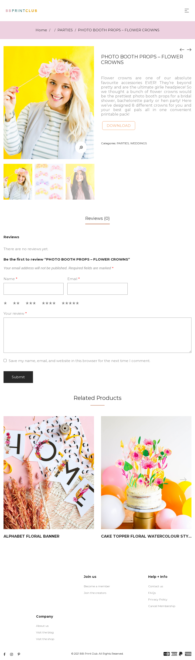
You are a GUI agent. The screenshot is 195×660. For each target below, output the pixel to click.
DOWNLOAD (119, 125)
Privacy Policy (157, 599)
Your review (15, 313)
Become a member (97, 586)
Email (73, 279)
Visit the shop (45, 639)
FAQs (152, 593)
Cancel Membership (161, 606)
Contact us (155, 586)
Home (41, 30)
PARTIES (65, 30)
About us (42, 626)
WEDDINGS (138, 143)
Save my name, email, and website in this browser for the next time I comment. (79, 360)
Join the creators (95, 593)
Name (10, 279)
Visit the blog (45, 632)
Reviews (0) (97, 218)
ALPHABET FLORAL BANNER (31, 536)
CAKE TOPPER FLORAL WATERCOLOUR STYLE (147, 536)
